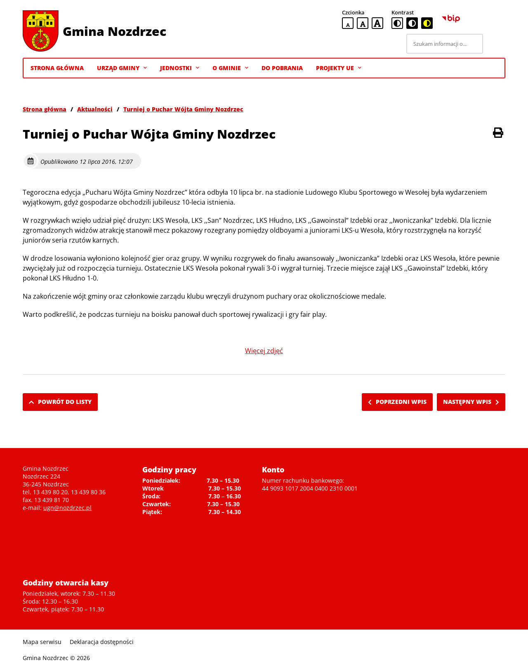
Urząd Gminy (122, 68)
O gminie (230, 68)
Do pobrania (282, 68)
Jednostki (179, 68)
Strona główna (44, 109)
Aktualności (95, 109)
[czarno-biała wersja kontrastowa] (412, 23)
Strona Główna (57, 68)
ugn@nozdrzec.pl (67, 508)
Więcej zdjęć (264, 350)
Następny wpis (471, 402)
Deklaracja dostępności (102, 642)
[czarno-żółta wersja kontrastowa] (427, 23)
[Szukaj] (495, 44)
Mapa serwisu (42, 642)
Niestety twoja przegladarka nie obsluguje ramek (443, 516)
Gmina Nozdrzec (114, 31)
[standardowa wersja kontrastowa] (397, 23)
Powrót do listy (60, 402)
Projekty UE (338, 68)
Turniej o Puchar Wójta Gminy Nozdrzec (183, 109)
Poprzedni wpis (397, 402)
